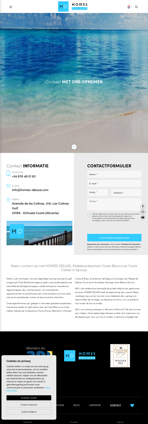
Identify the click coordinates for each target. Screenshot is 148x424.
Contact (115, 405)
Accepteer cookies (29, 397)
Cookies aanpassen (29, 404)
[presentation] (102, 228)
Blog (77, 405)
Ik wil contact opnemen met (114, 237)
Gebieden (95, 405)
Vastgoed (58, 405)
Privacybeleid (97, 218)
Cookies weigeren (29, 411)
